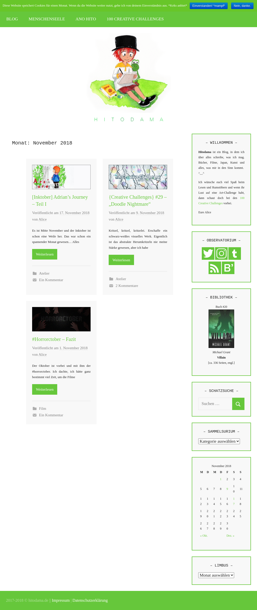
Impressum (61, 600)
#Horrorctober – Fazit (54, 339)
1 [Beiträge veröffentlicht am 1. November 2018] (220, 479)
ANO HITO (86, 19)
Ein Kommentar (51, 280)
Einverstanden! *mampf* (208, 6)
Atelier (44, 273)
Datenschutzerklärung (90, 600)
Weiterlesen (44, 254)
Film (42, 408)
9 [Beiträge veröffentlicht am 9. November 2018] (227, 489)
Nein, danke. (242, 6)
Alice (42, 219)
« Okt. (204, 535)
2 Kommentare (127, 286)
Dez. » (230, 535)
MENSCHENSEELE (47, 19)
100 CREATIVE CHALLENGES (135, 19)
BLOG (12, 19)
